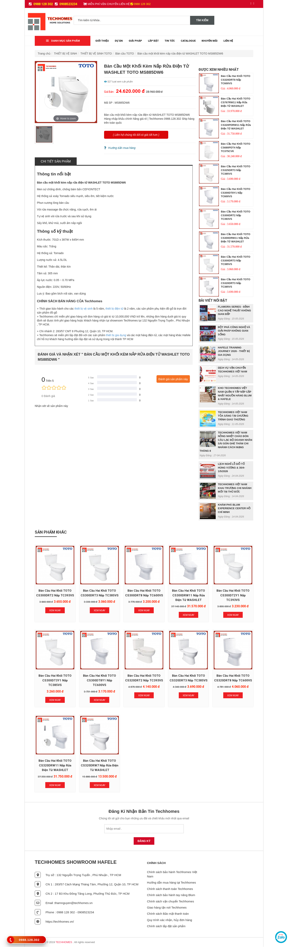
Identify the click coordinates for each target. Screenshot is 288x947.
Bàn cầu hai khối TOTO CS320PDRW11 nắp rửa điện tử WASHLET (236, 125)
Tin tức (170, 40)
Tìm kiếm (202, 20)
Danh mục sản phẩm (63, 40)
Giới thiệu (102, 40)
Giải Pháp (135, 40)
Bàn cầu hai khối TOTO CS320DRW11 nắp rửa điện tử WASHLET (55, 765)
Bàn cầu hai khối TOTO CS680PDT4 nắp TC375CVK (235, 147)
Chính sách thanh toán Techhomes (170, 889)
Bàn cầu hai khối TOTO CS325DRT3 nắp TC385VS (235, 170)
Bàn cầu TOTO (124, 53)
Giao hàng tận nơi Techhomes (167, 907)
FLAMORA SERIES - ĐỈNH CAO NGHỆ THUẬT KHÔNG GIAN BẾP (234, 310)
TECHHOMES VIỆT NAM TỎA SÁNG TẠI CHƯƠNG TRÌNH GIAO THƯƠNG (233, 416)
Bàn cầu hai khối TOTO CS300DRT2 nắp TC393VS (235, 215)
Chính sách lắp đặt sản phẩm (166, 926)
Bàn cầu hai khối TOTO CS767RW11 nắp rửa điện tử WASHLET (235, 102)
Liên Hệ (228, 40)
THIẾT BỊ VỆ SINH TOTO (96, 53)
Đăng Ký (144, 841)
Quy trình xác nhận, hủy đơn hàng (169, 920)
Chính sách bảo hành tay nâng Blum (171, 895)
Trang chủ (44, 53)
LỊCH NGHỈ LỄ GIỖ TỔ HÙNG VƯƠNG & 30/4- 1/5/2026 (231, 467)
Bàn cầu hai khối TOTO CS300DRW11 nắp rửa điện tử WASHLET (235, 238)
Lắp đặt (153, 40)
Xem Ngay (55, 610)
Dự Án (119, 40)
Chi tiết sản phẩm (56, 161)
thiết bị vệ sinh (83, 308)
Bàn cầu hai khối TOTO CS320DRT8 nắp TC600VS (235, 80)
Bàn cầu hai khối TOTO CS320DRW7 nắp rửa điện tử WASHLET (99, 765)
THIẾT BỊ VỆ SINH (65, 53)
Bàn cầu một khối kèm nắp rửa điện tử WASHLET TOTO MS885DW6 (180, 53)
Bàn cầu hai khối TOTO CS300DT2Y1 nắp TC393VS (232, 595)
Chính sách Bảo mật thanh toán (168, 913)
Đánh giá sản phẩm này (173, 379)
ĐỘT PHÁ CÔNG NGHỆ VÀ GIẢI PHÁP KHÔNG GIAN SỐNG (234, 331)
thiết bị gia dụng (116, 335)
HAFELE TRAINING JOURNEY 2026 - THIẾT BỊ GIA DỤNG (234, 351)
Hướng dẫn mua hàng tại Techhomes (171, 882)
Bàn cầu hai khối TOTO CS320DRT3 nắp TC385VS (235, 283)
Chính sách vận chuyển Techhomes (170, 901)
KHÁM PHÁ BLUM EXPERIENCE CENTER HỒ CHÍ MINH (234, 508)
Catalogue (188, 40)
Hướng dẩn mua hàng (119, 147)
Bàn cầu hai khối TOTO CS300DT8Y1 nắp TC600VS (235, 192)
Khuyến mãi (209, 40)
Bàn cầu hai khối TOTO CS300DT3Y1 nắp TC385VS (55, 680)
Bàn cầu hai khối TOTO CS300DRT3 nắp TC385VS (235, 260)
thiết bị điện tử (114, 308)
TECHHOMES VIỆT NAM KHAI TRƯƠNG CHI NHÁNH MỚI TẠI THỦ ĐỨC (234, 488)
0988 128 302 (41, 4)
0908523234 (66, 4)
